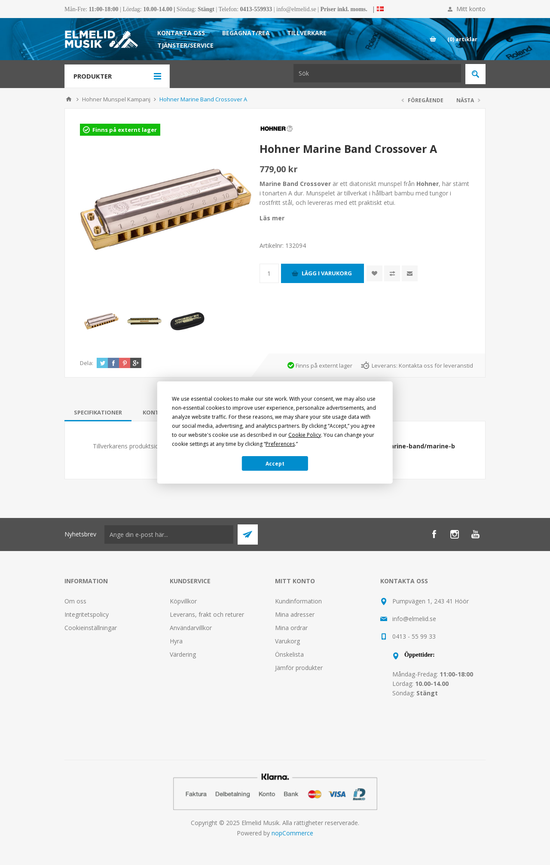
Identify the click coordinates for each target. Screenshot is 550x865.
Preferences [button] (280, 444)
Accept (275, 463)
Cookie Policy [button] (304, 435)
